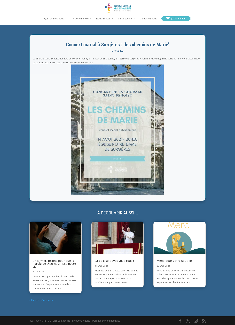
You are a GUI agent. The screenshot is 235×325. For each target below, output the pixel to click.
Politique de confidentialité (106, 320)
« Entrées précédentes (41, 300)
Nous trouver (103, 18)
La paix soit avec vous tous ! (114, 261)
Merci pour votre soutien (174, 261)
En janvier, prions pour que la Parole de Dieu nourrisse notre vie (54, 263)
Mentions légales (81, 320)
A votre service (81, 18)
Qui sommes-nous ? (54, 18)
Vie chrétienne (125, 18)
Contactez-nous (148, 18)
